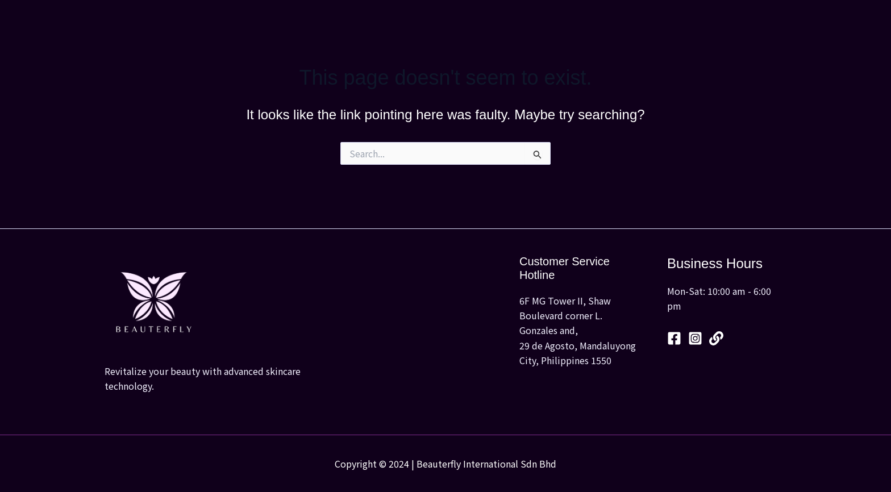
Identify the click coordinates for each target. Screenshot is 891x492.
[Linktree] (716, 338)
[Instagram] (695, 338)
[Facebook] (674, 338)
